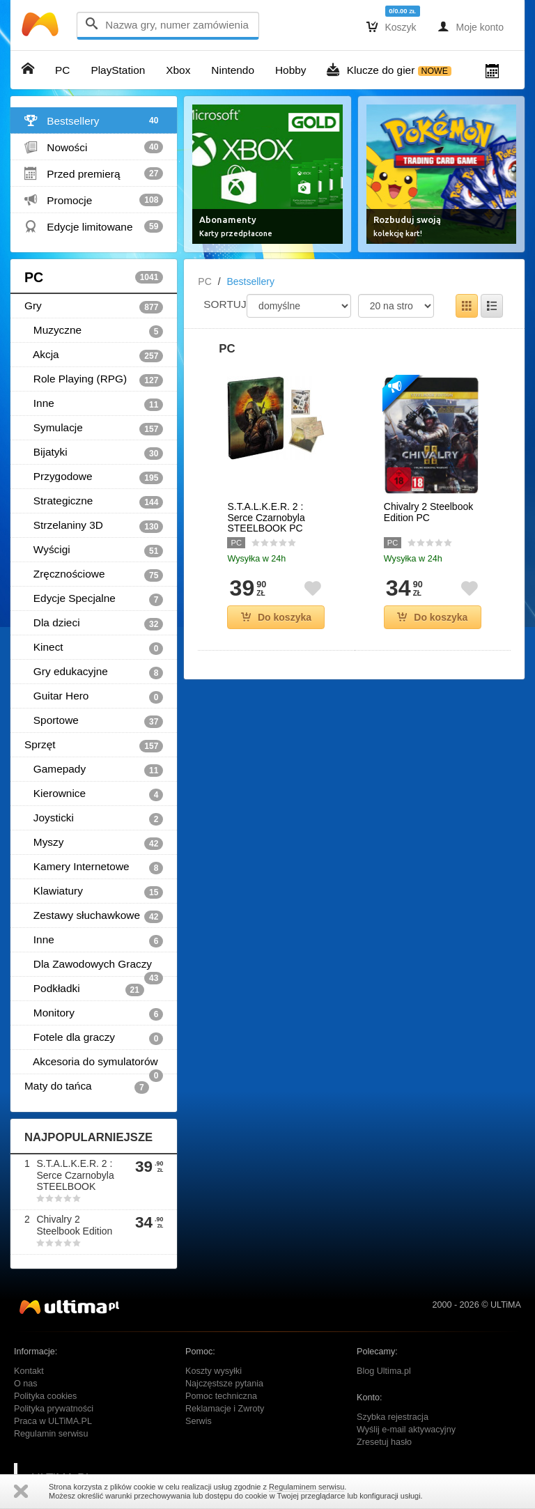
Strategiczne (93, 502)
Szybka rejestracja (392, 1417)
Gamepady (93, 770)
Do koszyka (276, 617)
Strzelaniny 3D (93, 526)
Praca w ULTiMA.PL (53, 1421)
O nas (26, 1383)
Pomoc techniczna (221, 1396)
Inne (93, 404)
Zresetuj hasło (384, 1442)
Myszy (93, 843)
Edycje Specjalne (93, 599)
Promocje (93, 200)
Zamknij (21, 1491)
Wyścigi (93, 550)
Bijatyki (93, 453)
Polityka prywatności (53, 1409)
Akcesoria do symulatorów (93, 1064)
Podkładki (84, 989)
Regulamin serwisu (51, 1434)
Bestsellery (93, 120)
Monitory (93, 1014)
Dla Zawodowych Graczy (93, 967)
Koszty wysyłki (213, 1371)
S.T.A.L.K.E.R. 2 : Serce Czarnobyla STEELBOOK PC (265, 518)
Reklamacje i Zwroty (224, 1409)
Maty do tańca (86, 1087)
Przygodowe (93, 477)
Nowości (93, 147)
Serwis (198, 1421)
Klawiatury (93, 892)
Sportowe (93, 721)
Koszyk (391, 26)
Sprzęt (93, 745)
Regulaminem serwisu (306, 1487)
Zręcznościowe (93, 575)
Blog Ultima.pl (384, 1371)
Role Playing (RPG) (93, 380)
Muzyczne (93, 331)
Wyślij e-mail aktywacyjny (406, 1429)
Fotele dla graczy (93, 1038)
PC (93, 277)
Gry (93, 307)
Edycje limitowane (93, 226)
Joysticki (93, 819)
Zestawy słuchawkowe (93, 916)
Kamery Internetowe (93, 867)
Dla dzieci (93, 623)
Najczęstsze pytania (224, 1383)
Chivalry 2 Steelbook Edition (74, 1225)
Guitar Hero (93, 697)
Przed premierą (93, 173)
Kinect (93, 648)
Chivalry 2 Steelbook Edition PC (428, 512)
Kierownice (93, 794)
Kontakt (29, 1371)
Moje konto (470, 26)
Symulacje (93, 428)
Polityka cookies (45, 1396)
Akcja (93, 355)
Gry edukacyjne (93, 672)
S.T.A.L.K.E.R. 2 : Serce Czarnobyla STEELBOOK (75, 1175)
